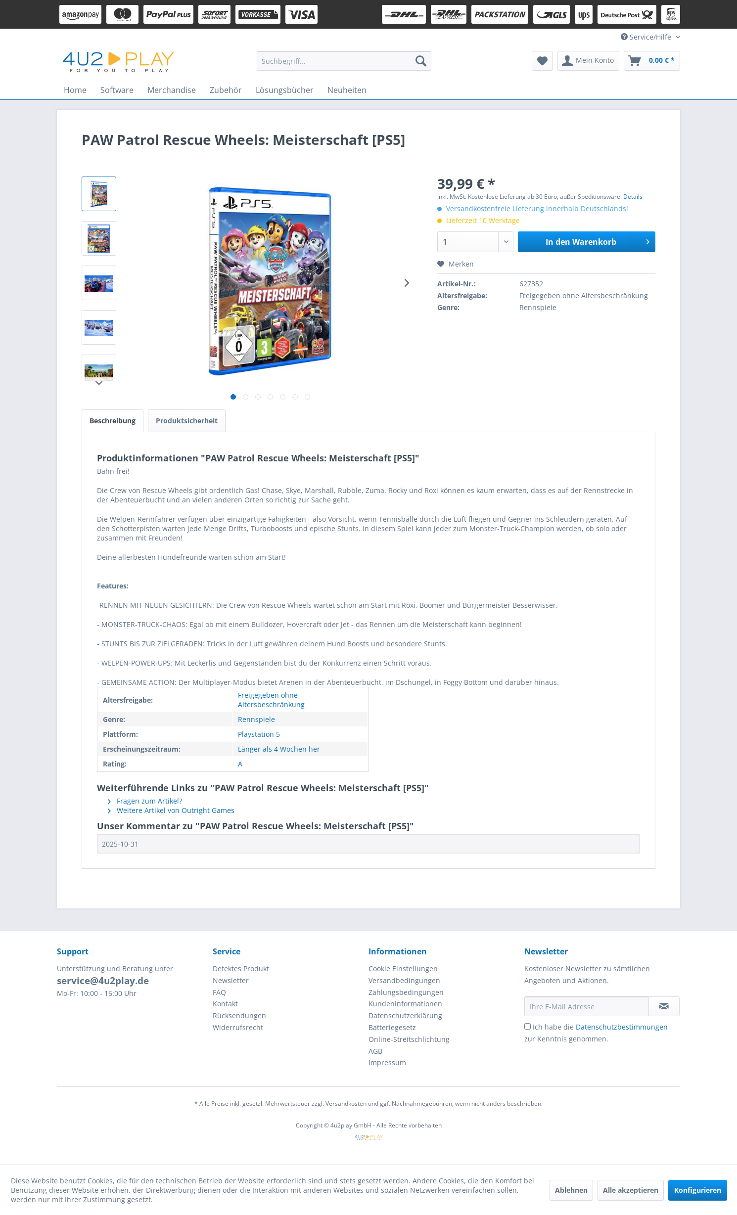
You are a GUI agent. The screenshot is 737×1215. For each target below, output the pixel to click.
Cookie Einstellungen (403, 968)
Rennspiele (256, 719)
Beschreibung (113, 420)
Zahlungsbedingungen (406, 992)
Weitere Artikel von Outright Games (171, 810)
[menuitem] (344, 61)
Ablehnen (571, 1190)
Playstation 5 (259, 734)
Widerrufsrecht (238, 1027)
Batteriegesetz (392, 1027)
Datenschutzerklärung (405, 1015)
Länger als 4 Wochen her (279, 749)
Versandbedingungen (404, 980)
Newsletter (231, 980)
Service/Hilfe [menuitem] (647, 37)
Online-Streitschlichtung (409, 1039)
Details (633, 196)
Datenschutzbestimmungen (622, 1027)
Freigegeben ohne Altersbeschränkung (271, 699)
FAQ (219, 992)
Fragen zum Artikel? (145, 801)
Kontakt (225, 1003)
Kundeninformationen (405, 1003)
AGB (375, 1051)
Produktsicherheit (187, 420)
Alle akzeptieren (630, 1190)
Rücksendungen (239, 1015)
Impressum (387, 1062)
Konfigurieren (697, 1190)
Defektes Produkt (241, 968)
